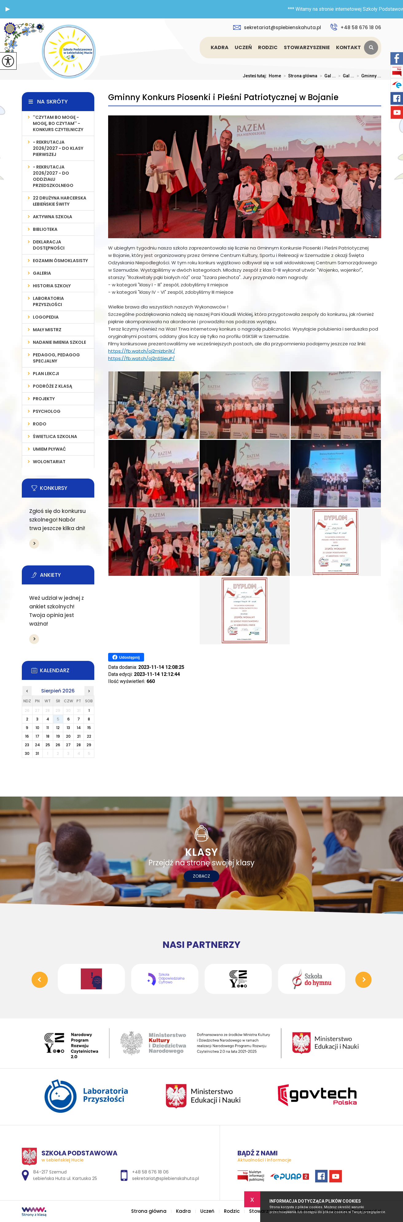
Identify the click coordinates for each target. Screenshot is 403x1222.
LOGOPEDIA (46, 317)
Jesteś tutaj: (256, 76)
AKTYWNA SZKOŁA (52, 217)
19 (58, 736)
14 (79, 727)
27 (68, 744)
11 (47, 727)
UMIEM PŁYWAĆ (49, 449)
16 (27, 736)
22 (89, 736)
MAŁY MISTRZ (47, 330)
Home (275, 76)
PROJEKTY (44, 399)
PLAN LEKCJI (46, 373)
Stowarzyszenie (307, 47)
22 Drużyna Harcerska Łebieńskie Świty (59, 201)
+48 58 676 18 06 (355, 27)
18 (47, 736)
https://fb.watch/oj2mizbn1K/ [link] (141, 351)
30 (27, 753)
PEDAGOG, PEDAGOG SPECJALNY (56, 358)
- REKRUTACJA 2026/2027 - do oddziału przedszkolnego (53, 176)
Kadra (220, 47)
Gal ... (326, 76)
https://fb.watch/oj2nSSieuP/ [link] (141, 358)
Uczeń (243, 47)
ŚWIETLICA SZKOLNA (55, 436)
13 (68, 727)
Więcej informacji (34, 544)
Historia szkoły (52, 286)
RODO (39, 424)
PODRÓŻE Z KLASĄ (52, 386)
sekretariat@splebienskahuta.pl (277, 27)
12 (58, 727)
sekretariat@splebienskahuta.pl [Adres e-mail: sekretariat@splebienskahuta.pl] (165, 1178)
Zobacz (201, 876)
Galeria (42, 273)
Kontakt (348, 47)
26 (58, 744)
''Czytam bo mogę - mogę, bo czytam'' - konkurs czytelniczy (58, 123)
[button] (7, 9)
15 (89, 727)
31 (37, 753)
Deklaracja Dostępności (49, 245)
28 (78, 744)
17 (37, 736)
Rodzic (268, 47)
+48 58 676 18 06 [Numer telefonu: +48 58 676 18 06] (150, 1172)
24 (37, 744)
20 (68, 736)
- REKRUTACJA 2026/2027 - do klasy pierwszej (58, 148)
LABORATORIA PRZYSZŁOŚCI (48, 301)
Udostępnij (126, 657)
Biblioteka (45, 229)
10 (37, 727)
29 (89, 744)
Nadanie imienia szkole (59, 342)
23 (27, 744)
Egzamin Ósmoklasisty (60, 261)
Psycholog (47, 411)
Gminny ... (367, 76)
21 (78, 736)
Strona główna (200, 47)
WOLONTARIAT (49, 462)
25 (47, 744)
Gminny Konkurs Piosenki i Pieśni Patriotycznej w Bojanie (223, 97)
